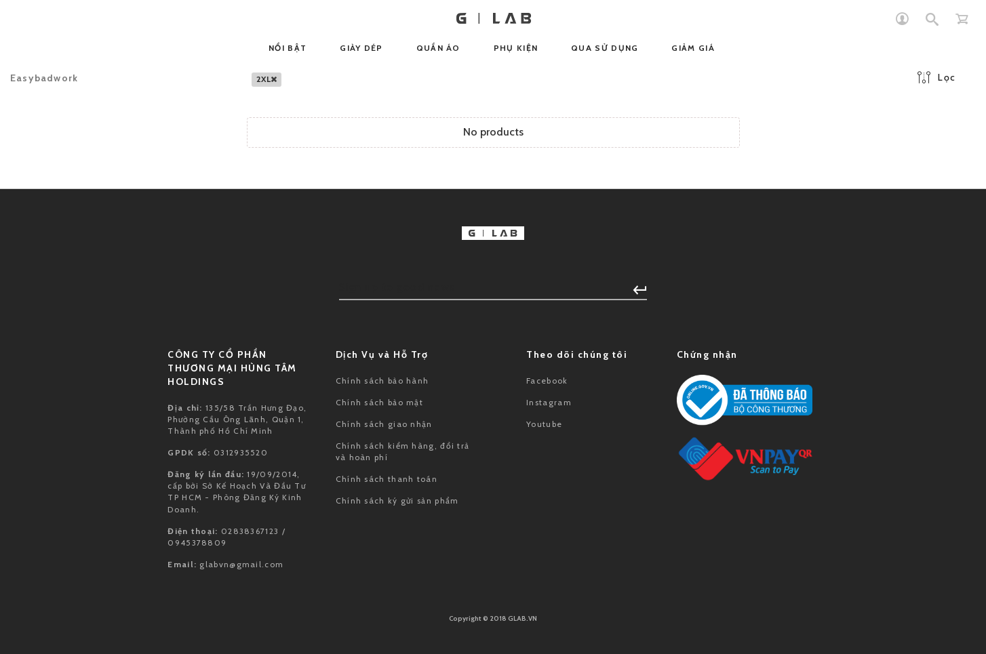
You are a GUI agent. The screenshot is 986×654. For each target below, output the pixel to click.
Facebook (547, 380)
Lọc (936, 77)
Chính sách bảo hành (382, 380)
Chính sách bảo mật (379, 402)
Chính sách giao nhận (384, 424)
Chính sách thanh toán (386, 479)
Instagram (549, 402)
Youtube (544, 424)
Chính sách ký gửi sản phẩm (397, 500)
